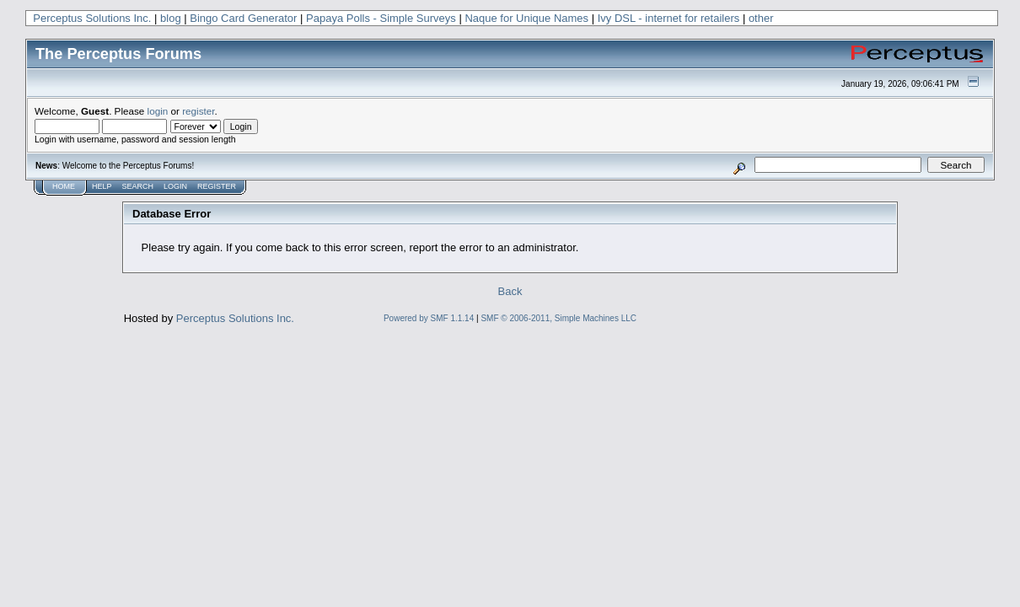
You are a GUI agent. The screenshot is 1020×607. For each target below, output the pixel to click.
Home (63, 186)
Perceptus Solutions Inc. (92, 18)
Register (216, 186)
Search (138, 186)
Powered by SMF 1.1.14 (429, 318)
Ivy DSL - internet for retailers (669, 18)
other (761, 18)
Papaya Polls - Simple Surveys (381, 18)
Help (102, 186)
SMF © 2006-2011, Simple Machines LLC (558, 318)
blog (170, 18)
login (158, 110)
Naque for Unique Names (526, 18)
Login (175, 186)
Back (510, 291)
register (198, 110)
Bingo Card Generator (243, 18)
